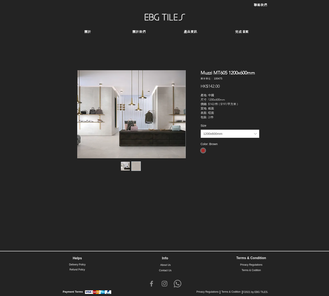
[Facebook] (151, 283)
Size (203, 125)
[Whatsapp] (177, 283)
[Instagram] (164, 283)
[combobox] (230, 134)
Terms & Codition (230, 291)
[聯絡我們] (260, 5)
